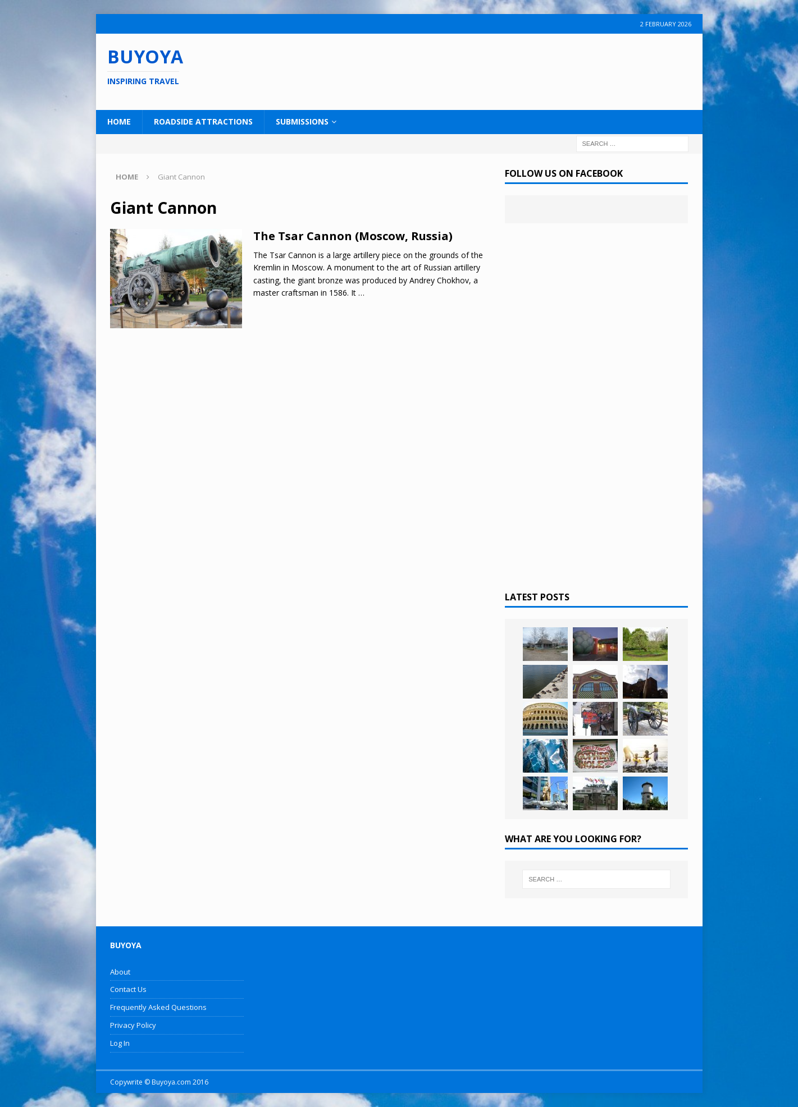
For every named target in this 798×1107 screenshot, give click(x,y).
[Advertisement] (471, 70)
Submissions (302, 121)
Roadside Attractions (203, 121)
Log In (120, 1043)
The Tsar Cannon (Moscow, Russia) (353, 236)
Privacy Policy (133, 1025)
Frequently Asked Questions (158, 1007)
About (120, 972)
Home (119, 121)
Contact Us (128, 989)
